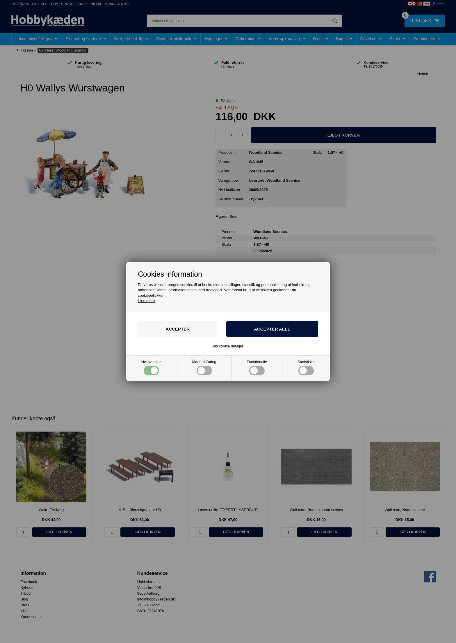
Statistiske (306, 367)
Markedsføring (204, 367)
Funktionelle (257, 367)
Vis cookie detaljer (228, 346)
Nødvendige (151, 367)
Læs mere (146, 300)
